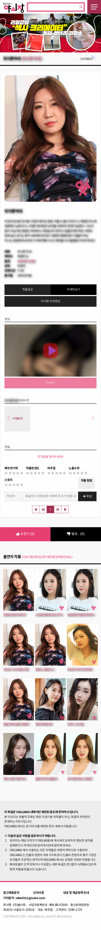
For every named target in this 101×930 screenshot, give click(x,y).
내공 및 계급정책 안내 (76, 893)
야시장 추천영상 (50, 301)
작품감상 (27, 289)
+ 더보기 (17, 418)
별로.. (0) (76, 534)
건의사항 (38, 893)
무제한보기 (73, 289)
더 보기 (50, 383)
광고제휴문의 (11, 893)
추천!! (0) (25, 534)
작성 (87, 496)
